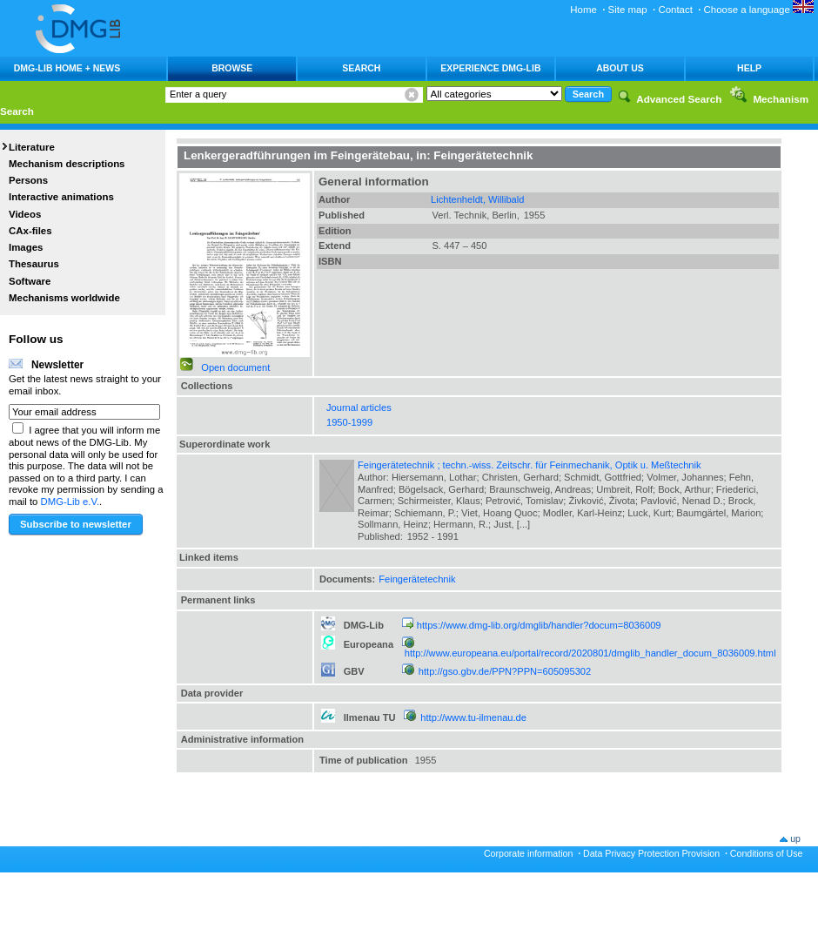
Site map (627, 9)
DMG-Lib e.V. (70, 501)
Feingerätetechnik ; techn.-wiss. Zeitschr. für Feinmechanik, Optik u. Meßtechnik (529, 465)
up (795, 838)
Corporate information (528, 853)
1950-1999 (349, 422)
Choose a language (759, 9)
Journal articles (359, 407)
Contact (675, 9)
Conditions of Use (766, 853)
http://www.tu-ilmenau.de (473, 717)
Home (583, 9)
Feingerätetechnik (417, 579)
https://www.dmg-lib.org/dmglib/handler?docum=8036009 (539, 625)
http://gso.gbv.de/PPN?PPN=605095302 (505, 671)
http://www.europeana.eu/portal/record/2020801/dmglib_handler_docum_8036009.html (590, 653)
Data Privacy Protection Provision (651, 853)
